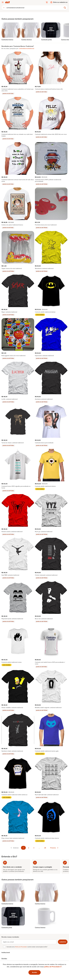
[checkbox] (4, 947)
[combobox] (4, 7)
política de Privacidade (53, 967)
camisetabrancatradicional (26, 48)
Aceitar (34, 972)
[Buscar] (35, 7)
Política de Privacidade (21, 947)
